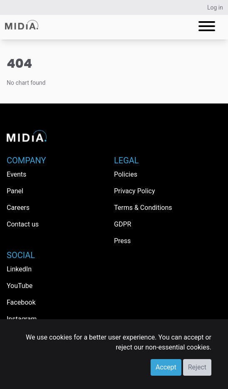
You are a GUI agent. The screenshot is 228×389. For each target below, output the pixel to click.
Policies (125, 174)
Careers (18, 208)
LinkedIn (19, 269)
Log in (215, 7)
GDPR (122, 224)
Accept (166, 367)
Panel (15, 191)
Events (16, 174)
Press (122, 241)
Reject (197, 367)
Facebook (21, 302)
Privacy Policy (134, 191)
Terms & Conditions (143, 208)
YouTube (19, 286)
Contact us (23, 224)
